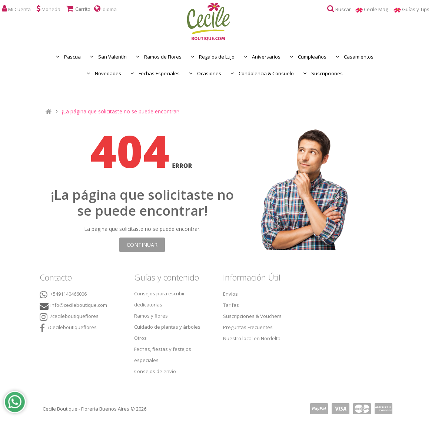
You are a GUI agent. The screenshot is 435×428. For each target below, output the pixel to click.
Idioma (105, 9)
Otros (140, 338)
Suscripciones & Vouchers (252, 316)
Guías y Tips (418, 9)
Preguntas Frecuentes (248, 327)
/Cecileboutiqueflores (68, 328)
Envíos (230, 294)
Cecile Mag (379, 9)
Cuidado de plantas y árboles (167, 327)
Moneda (48, 9)
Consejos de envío (155, 371)
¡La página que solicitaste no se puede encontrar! (120, 111)
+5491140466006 (63, 294)
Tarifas (231, 305)
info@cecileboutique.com (78, 305)
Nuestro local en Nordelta (251, 338)
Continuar (142, 244)
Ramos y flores (151, 315)
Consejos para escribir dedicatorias (159, 299)
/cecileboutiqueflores (69, 316)
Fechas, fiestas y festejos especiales (162, 355)
